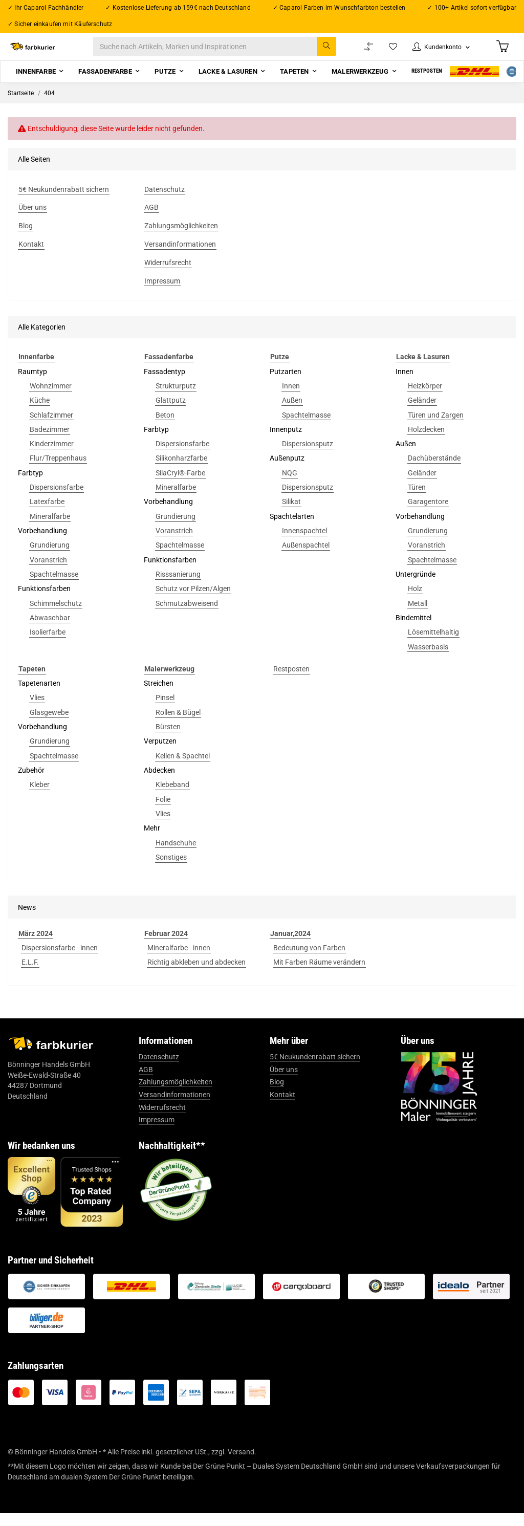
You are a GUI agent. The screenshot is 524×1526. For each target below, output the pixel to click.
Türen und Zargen (436, 428)
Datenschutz (159, 1069)
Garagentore (428, 515)
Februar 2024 (166, 946)
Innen (291, 399)
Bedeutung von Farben (309, 960)
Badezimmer (50, 442)
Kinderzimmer (52, 456)
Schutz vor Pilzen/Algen (193, 601)
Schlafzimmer (51, 428)
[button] (435, 53)
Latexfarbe (47, 515)
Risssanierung (178, 587)
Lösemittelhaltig (433, 645)
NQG (289, 486)
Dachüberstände (434, 471)
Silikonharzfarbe (181, 471)
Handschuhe (176, 856)
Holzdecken (426, 442)
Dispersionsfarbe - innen (59, 960)
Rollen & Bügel (178, 725)
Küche (40, 413)
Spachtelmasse (54, 587)
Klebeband (172, 797)
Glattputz (171, 413)
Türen (417, 500)
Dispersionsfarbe (56, 500)
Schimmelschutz (56, 616)
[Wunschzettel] (382, 53)
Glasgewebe (49, 725)
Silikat (291, 515)
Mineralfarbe (50, 529)
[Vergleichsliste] (357, 53)
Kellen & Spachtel (183, 769)
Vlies (37, 711)
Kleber (40, 797)
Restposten (291, 682)
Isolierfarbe (48, 645)
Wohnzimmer (51, 399)
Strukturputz (176, 399)
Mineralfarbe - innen (178, 960)
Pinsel (165, 711)
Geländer (422, 413)
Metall (417, 616)
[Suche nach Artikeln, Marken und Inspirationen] (225, 52)
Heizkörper (425, 399)
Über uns (284, 1082)
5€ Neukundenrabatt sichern (315, 1069)
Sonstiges (171, 870)
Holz (415, 601)
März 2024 (35, 946)
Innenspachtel (304, 543)
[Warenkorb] (501, 52)
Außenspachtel (306, 558)
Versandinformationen (174, 1107)
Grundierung (50, 558)
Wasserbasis (428, 660)
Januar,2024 (290, 946)
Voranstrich (48, 573)
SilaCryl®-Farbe (180, 486)
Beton (165, 428)
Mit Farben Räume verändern (319, 975)
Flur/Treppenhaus (58, 471)
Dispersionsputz (307, 456)
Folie (163, 812)
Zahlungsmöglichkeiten (175, 1095)
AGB (146, 1082)
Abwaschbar (50, 630)
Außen (292, 413)
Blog (277, 1095)
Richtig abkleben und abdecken (196, 975)
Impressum (156, 1132)
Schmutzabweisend (187, 616)
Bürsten (168, 739)
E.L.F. (30, 975)
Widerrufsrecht (162, 1120)
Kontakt (282, 1107)
